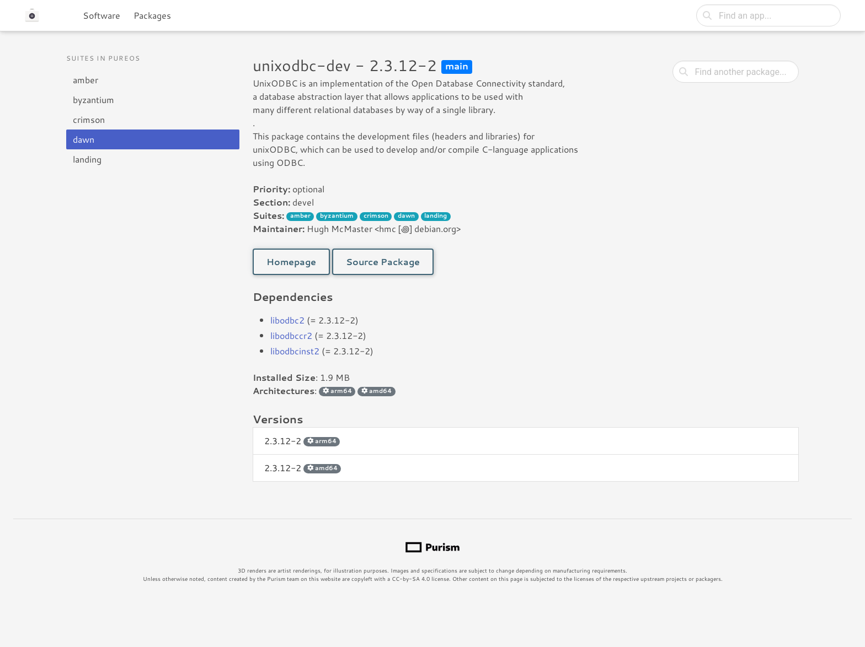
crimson (89, 119)
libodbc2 (287, 320)
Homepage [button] (291, 261)
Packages (152, 15)
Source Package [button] (383, 261)
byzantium (93, 99)
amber (85, 79)
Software (101, 15)
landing (87, 159)
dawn (83, 139)
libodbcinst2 (294, 350)
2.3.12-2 (302, 440)
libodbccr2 (291, 335)
